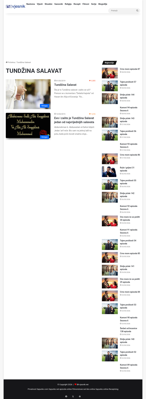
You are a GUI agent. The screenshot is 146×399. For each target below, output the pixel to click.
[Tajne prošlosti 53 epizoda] (110, 308)
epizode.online (66, 389)
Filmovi (85, 4)
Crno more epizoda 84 (130, 292)
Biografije (102, 4)
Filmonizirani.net (79, 389)
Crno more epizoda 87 (130, 69)
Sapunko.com (42, 389)
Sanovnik (58, 4)
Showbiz (48, 4)
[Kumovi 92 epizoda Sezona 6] (110, 209)
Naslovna (30, 4)
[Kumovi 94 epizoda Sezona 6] (110, 110)
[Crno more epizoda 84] (110, 295)
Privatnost (32, 389)
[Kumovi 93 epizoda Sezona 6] (110, 147)
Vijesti (40, 4)
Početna (10, 62)
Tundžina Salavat (65, 84)
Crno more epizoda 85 (130, 253)
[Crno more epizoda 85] (110, 257)
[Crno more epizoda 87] (110, 73)
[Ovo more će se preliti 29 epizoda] (110, 283)
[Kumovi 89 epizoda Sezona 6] (110, 367)
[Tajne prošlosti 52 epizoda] (110, 356)
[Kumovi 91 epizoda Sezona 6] (110, 232)
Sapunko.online (102, 389)
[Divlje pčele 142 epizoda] (110, 197)
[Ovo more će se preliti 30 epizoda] (110, 221)
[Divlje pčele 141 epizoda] (110, 270)
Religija (68, 4)
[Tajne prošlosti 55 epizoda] (110, 184)
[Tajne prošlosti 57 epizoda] (110, 85)
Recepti (77, 4)
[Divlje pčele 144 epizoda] (110, 98)
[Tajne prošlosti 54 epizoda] (110, 244)
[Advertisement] (73, 36)
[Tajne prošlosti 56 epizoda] (110, 135)
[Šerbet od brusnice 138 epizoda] (110, 331)
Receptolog (113, 389)
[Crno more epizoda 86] (110, 158)
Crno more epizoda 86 (130, 155)
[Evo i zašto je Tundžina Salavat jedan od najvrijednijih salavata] (28, 126)
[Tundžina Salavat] (28, 94)
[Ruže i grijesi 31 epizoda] (110, 171)
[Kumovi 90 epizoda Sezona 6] (110, 320)
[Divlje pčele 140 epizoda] (110, 343)
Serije (93, 4)
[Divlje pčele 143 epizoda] (110, 122)
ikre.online (91, 389)
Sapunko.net (54, 389)
